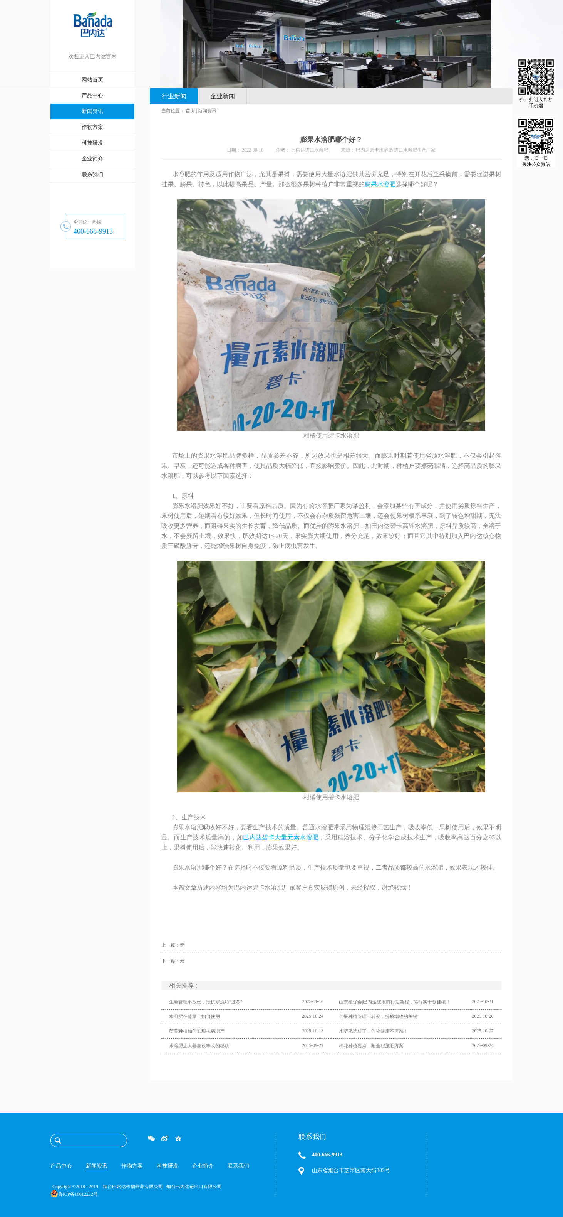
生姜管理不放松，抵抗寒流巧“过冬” (206, 1002)
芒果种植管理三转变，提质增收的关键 (378, 1016)
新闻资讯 (207, 110)
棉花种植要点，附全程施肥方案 (371, 1045)
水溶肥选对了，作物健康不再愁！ (373, 1031)
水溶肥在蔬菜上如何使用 (194, 1016)
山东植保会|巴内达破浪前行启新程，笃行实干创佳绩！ (395, 1002)
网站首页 (92, 80)
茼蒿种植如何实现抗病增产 (197, 1031)
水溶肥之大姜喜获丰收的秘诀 (199, 1045)
